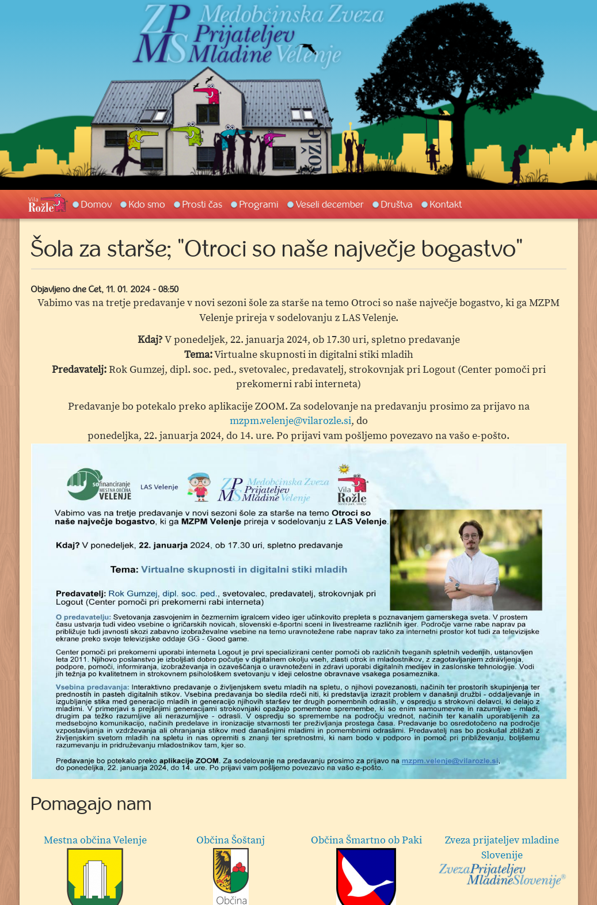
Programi (259, 204)
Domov (96, 204)
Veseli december (330, 204)
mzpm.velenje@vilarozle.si (290, 420)
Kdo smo (147, 204)
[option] (298, 612)
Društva (397, 204)
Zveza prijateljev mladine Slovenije (502, 861)
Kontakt (446, 204)
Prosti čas (202, 204)
